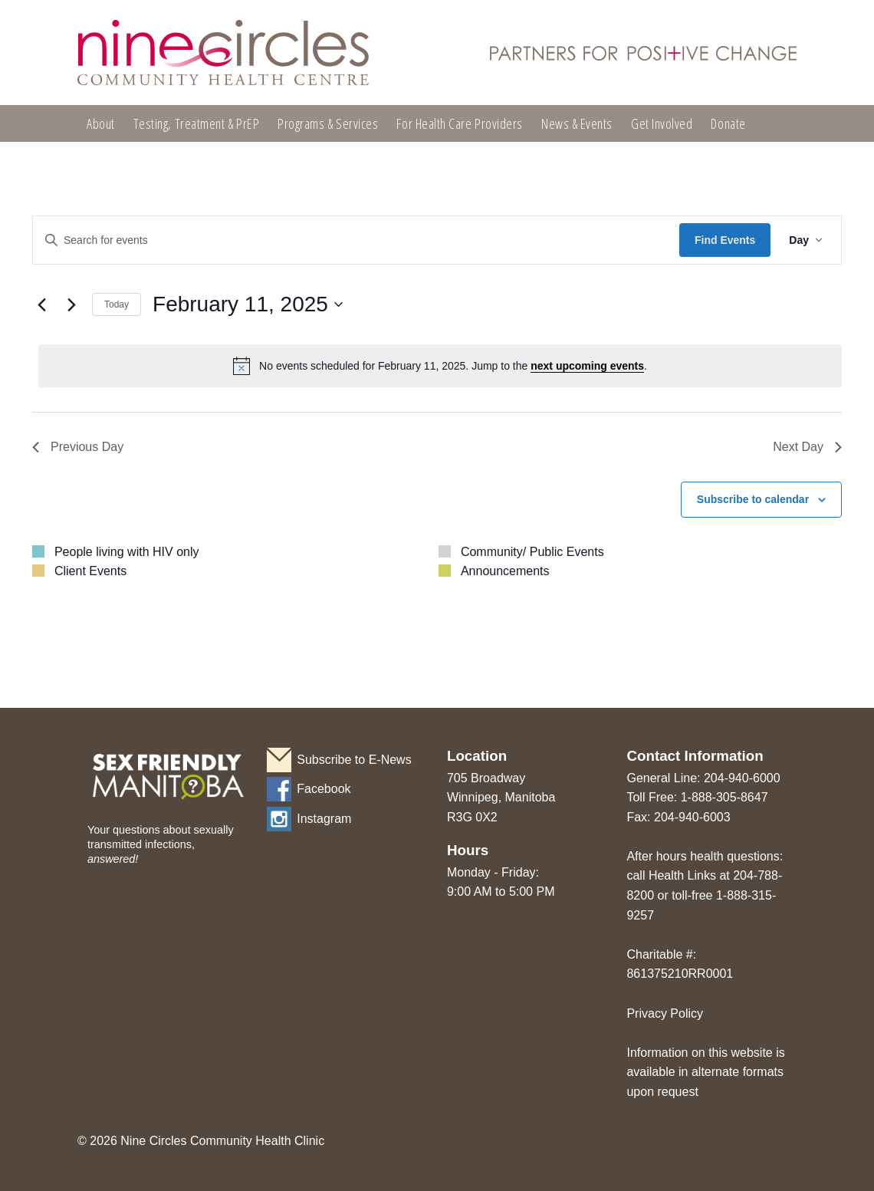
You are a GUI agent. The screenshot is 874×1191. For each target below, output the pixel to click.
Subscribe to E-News (354, 759)
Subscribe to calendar (753, 499)
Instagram (324, 818)
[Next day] (71, 304)
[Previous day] (41, 304)
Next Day (807, 446)
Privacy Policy (664, 1013)
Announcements (505, 570)
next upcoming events (587, 366)
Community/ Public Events (532, 551)
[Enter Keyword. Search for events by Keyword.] (356, 240)
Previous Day (77, 446)
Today (116, 304)
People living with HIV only (126, 551)
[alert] (440, 365)
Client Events (90, 570)
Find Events (725, 240)
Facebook (323, 788)
